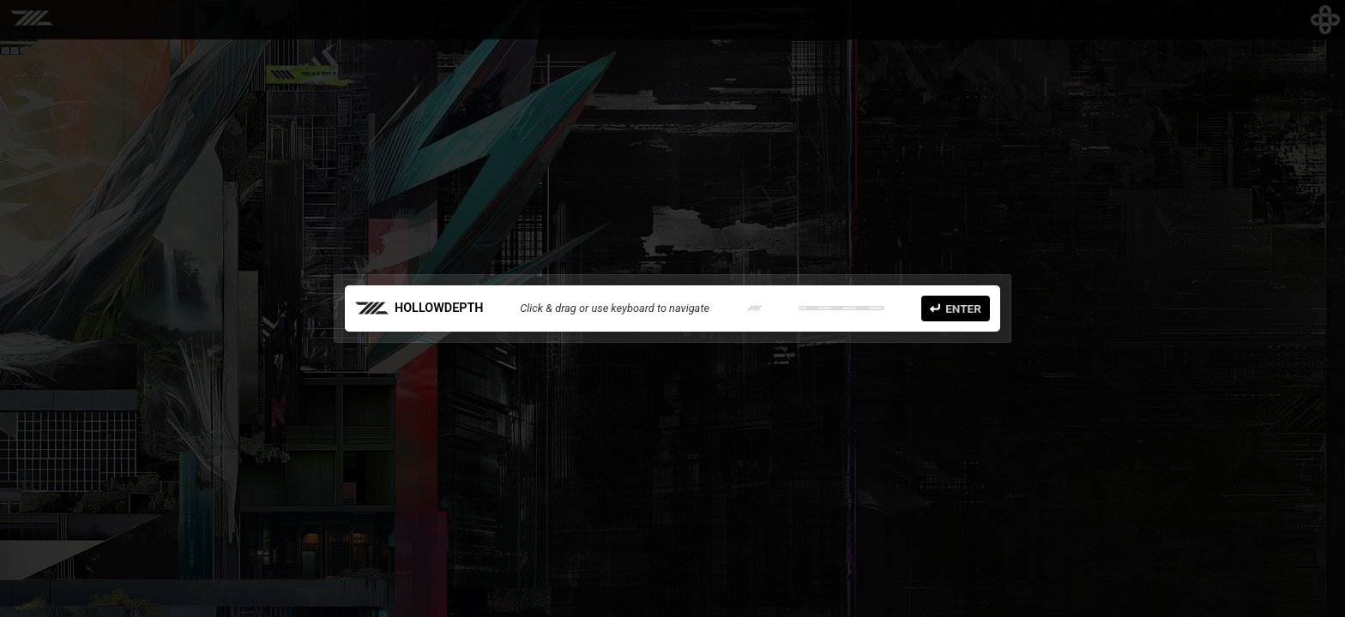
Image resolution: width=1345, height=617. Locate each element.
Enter (955, 308)
